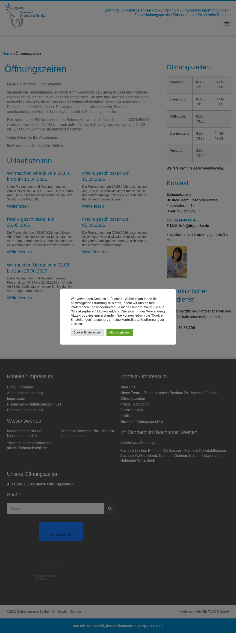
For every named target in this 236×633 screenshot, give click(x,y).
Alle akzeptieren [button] (119, 332)
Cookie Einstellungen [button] (87, 332)
